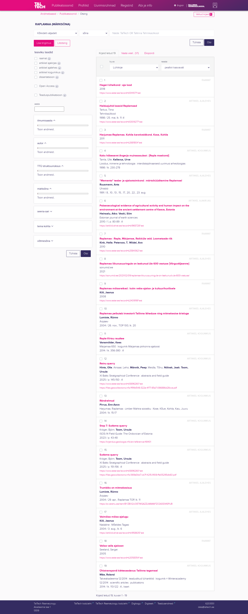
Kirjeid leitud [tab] (107, 53)
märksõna (44, 188)
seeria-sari (44, 211)
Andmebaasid (48, 14)
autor (42, 143)
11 (105, 333)
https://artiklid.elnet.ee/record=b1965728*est (122, 225)
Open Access (48, 86)
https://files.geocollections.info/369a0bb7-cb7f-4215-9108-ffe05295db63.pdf (138, 474)
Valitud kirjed (204, 14)
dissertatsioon (49, 77)
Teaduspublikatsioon (52, 95)
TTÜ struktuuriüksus (50, 166)
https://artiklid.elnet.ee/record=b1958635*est (122, 532)
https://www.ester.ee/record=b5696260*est (121, 383)
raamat (45, 58)
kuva (112, 61)
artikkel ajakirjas (50, 63)
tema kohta (45, 226)
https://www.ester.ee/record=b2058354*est (121, 557)
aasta (37, 104)
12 (105, 358)
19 (105, 565)
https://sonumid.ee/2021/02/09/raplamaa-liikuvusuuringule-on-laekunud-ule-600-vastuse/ (145, 275)
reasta (164, 61)
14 (105, 421)
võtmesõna (45, 241)
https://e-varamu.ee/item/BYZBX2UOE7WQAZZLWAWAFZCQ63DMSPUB (136, 503)
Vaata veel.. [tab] (130, 53)
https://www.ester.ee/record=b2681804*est (121, 142)
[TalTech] (39, 5)
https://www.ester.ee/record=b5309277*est (121, 121)
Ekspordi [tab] (149, 53)
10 (105, 308)
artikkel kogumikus (51, 72)
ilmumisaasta (46, 120)
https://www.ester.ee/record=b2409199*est (121, 300)
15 (105, 450)
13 (105, 396)
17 (105, 512)
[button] (214, 5)
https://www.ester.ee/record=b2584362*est (121, 250)
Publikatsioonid (68, 14)
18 (105, 541)
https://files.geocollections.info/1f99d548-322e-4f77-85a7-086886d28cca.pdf (138, 387)
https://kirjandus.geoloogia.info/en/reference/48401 (125, 441)
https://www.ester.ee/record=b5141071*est (120, 93)
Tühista (197, 42)
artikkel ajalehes (50, 68)
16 (105, 483)
